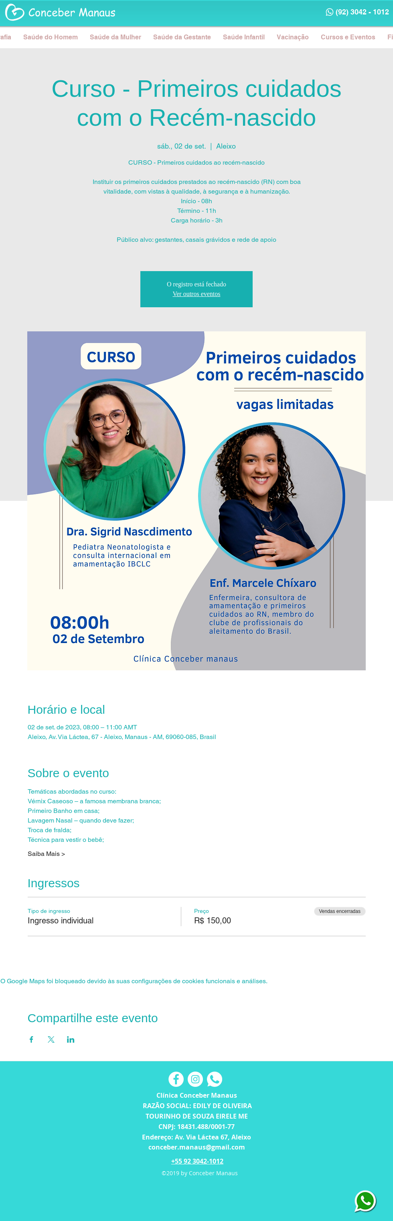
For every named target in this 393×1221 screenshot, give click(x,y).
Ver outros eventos (196, 293)
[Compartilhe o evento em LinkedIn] (71, 1039)
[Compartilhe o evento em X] (51, 1039)
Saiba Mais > (46, 854)
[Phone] (329, 12)
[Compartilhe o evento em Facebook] (31, 1039)
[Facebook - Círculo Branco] (176, 1079)
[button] (50, 37)
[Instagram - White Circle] (195, 1079)
